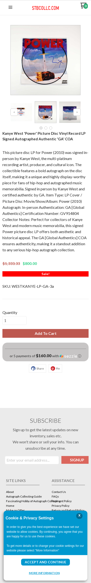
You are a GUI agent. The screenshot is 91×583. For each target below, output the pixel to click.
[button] (10, 7)
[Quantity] (14, 320)
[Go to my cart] (84, 7)
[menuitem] (23, 492)
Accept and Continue (45, 562)
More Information (44, 573)
